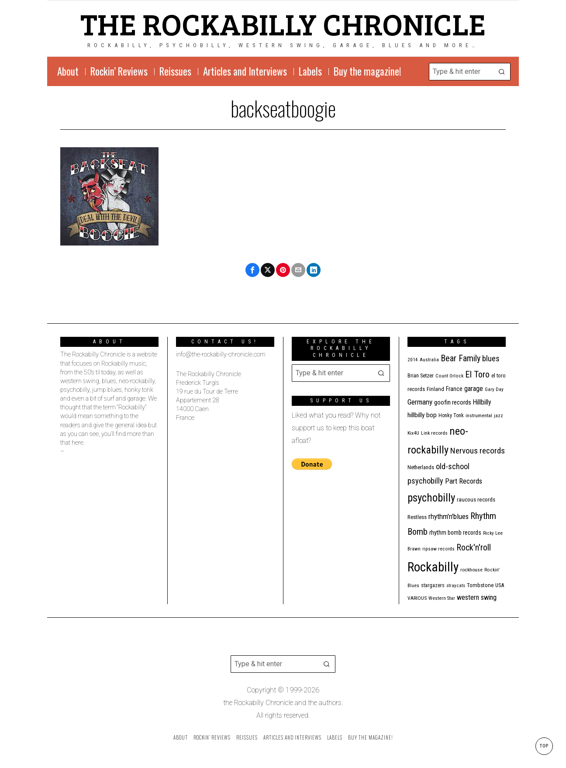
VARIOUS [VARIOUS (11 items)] (417, 598)
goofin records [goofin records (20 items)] (452, 402)
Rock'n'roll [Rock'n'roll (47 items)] (473, 548)
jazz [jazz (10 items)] (498, 416)
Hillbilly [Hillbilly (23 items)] (482, 402)
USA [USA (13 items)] (499, 585)
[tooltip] (252, 270)
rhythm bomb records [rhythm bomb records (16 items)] (455, 532)
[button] (502, 71)
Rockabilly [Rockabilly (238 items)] (433, 567)
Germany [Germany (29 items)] (419, 402)
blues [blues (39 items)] (491, 358)
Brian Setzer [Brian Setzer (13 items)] (420, 375)
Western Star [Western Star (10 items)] (441, 598)
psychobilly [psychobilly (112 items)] (431, 497)
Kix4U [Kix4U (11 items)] (413, 433)
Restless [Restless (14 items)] (417, 517)
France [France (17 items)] (454, 388)
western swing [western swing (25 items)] (477, 597)
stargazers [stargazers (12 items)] (433, 585)
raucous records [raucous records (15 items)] (476, 499)
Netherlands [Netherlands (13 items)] (420, 467)
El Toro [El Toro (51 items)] (477, 374)
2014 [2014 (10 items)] (412, 360)
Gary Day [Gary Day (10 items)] (494, 389)
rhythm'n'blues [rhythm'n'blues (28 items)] (448, 516)
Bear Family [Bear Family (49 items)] (460, 358)
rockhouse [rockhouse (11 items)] (471, 570)
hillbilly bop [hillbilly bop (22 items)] (422, 415)
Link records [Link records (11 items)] (434, 433)
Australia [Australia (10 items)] (429, 360)
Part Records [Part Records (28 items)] (463, 481)
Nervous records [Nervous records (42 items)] (477, 451)
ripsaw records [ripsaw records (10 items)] (438, 549)
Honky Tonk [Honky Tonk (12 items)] (451, 415)
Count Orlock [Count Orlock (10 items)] (449, 376)
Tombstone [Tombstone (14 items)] (480, 585)
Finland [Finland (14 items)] (435, 389)
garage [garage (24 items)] (473, 388)
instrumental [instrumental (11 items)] (479, 415)
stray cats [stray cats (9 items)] (455, 585)
